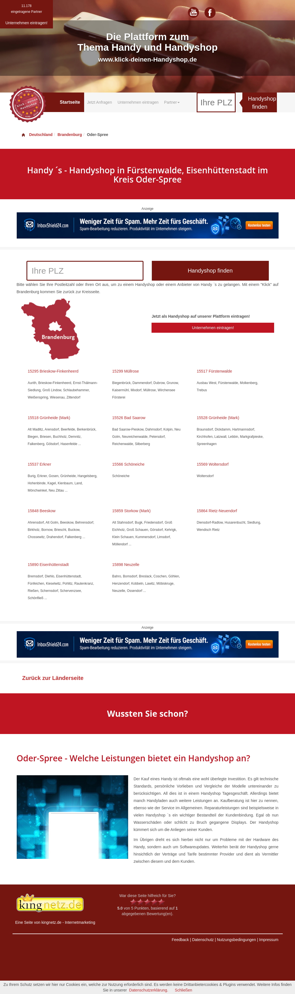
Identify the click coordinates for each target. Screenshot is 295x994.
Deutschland (37, 134)
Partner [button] (172, 102)
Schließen (183, 990)
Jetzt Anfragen (99, 102)
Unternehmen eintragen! (213, 327)
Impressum (268, 939)
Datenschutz (203, 939)
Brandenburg (69, 134)
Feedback (180, 939)
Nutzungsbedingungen (236, 939)
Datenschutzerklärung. (148, 990)
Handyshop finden (262, 103)
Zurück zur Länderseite (53, 678)
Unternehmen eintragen (138, 102)
